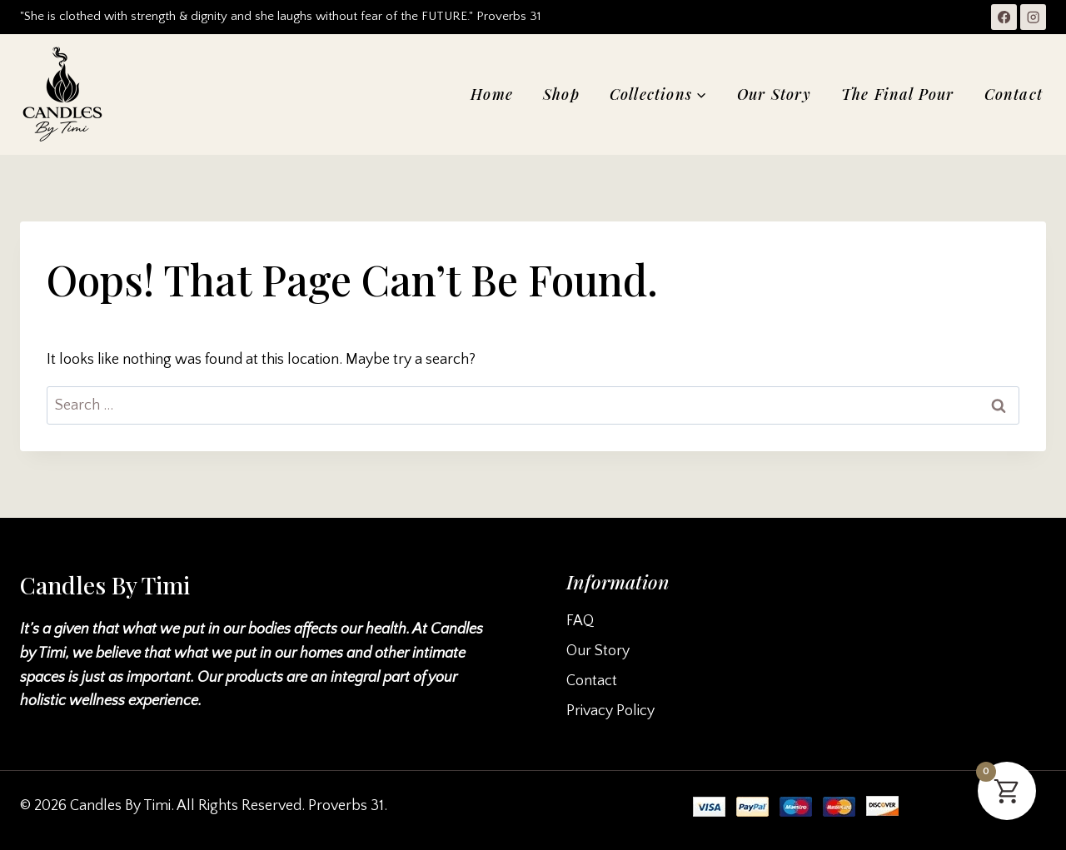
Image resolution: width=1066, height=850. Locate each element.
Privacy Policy (610, 711)
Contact (1013, 94)
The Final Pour (897, 94)
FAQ (580, 621)
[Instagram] (1033, 17)
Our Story (774, 94)
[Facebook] (1004, 17)
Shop (561, 94)
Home (492, 94)
